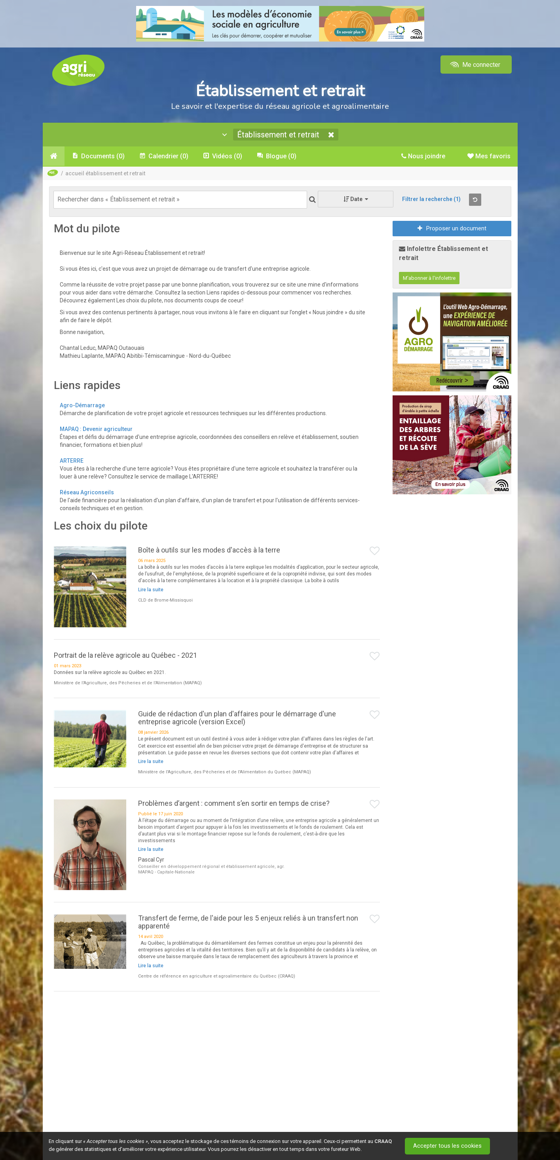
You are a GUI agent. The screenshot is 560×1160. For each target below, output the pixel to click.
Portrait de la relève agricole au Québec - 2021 (125, 655)
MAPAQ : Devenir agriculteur (97, 429)
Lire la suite (150, 589)
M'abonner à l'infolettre (429, 278)
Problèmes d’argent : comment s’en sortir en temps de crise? (234, 803)
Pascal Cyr (151, 859)
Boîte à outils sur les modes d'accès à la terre (209, 550)
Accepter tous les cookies (448, 1146)
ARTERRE (72, 461)
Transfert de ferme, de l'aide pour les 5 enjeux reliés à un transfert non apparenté (248, 922)
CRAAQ (383, 1141)
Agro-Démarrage (82, 405)
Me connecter (474, 64)
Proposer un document (452, 228)
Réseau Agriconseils (87, 492)
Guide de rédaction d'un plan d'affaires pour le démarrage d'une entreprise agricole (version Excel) (237, 718)
